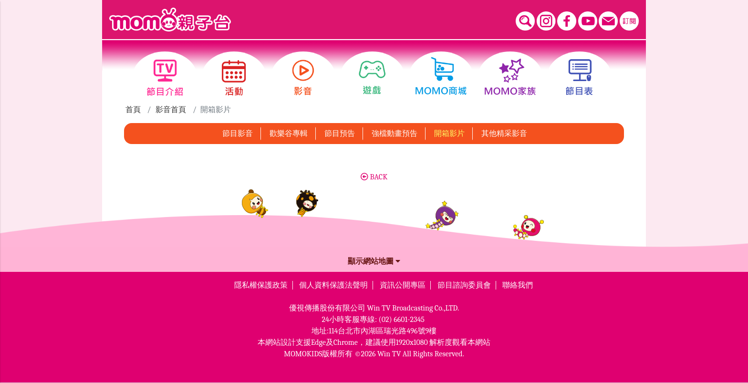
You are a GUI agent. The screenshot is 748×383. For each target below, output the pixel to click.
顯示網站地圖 (374, 261)
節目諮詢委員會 (464, 285)
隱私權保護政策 (261, 285)
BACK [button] (374, 177)
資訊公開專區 (403, 285)
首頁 (133, 109)
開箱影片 (449, 133)
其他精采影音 (504, 133)
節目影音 (237, 133)
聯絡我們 (517, 285)
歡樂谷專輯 (289, 133)
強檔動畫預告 (394, 133)
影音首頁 (171, 109)
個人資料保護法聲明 (333, 285)
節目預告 (339, 133)
